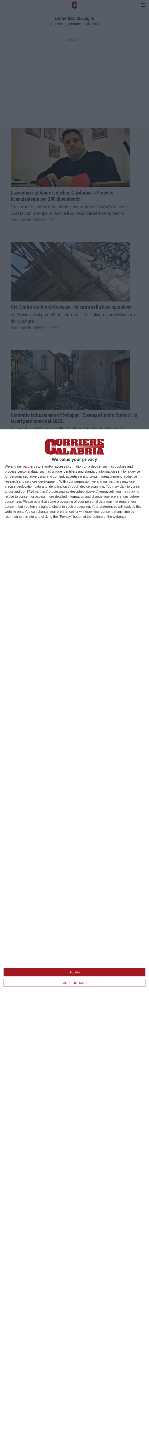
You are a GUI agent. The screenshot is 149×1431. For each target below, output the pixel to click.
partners (29, 466)
